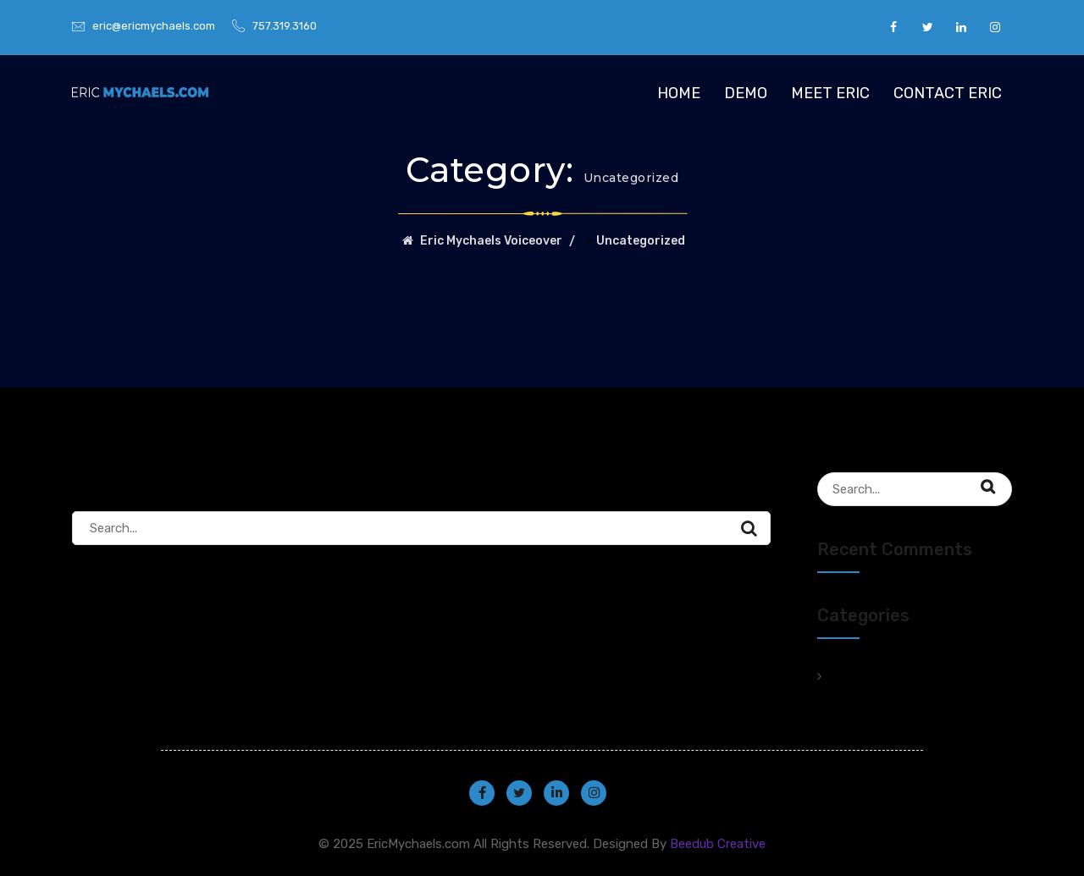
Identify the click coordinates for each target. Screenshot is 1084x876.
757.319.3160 (284, 25)
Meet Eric (830, 93)
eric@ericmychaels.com (153, 25)
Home (678, 93)
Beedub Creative (718, 843)
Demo (745, 93)
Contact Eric (947, 93)
